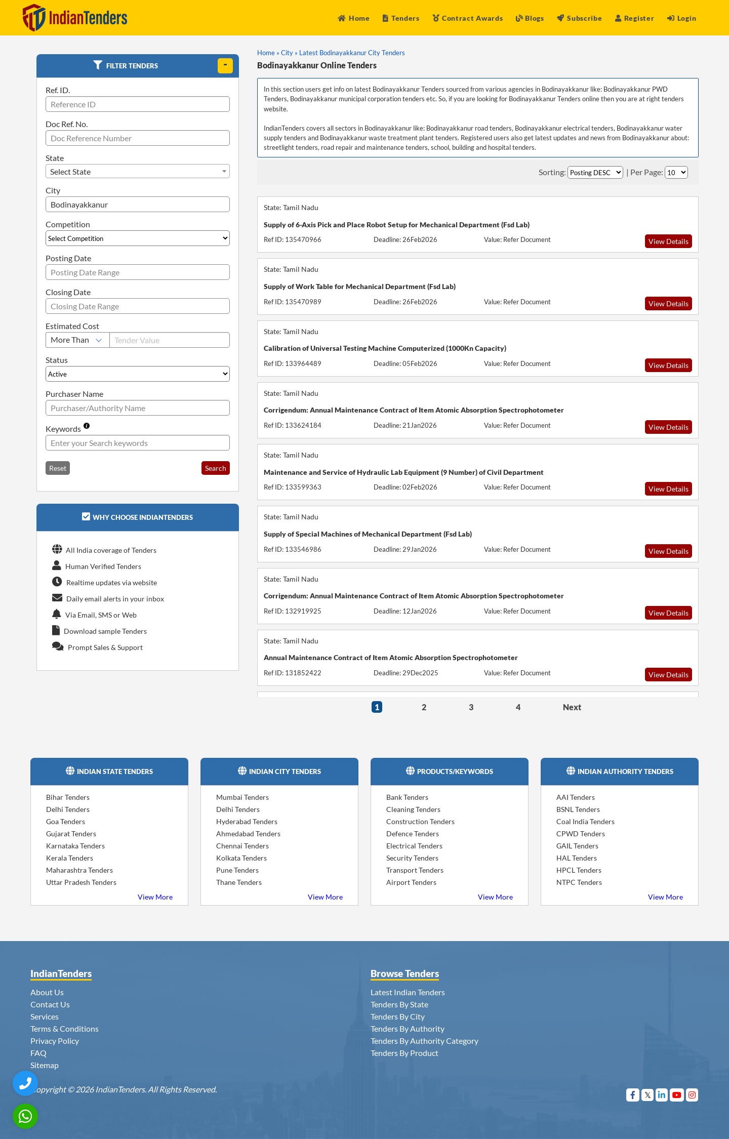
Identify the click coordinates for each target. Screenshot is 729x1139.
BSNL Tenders (578, 809)
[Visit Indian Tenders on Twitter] (647, 1095)
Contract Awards (467, 18)
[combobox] (138, 171)
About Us (47, 992)
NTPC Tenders (579, 882)
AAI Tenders (575, 797)
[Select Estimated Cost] (78, 340)
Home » (268, 53)
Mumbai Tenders (242, 797)
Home (354, 18)
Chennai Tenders (242, 845)
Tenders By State (399, 1004)
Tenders (401, 18)
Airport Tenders (411, 882)
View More (155, 896)
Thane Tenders (239, 882)
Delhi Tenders (68, 809)
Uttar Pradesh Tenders (81, 882)
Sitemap (44, 1065)
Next (572, 707)
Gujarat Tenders (71, 833)
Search (215, 468)
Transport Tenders (414, 870)
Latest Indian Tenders (408, 992)
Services (44, 1016)
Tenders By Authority (407, 1028)
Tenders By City (398, 1016)
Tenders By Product (404, 1052)
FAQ (38, 1052)
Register (634, 18)
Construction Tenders (420, 821)
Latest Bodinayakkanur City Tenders (352, 53)
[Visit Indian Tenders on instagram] (692, 1095)
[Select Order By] (595, 172)
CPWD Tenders (580, 833)
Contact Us (50, 1004)
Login (681, 18)
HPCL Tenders (578, 870)
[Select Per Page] (676, 172)
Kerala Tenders (69, 857)
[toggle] (225, 65)
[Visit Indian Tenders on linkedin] (662, 1095)
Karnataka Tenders (75, 845)
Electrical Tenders (414, 845)
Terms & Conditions (64, 1028)
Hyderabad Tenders (246, 821)
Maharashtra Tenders (79, 870)
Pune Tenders (237, 870)
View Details (668, 241)
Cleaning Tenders (413, 809)
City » (289, 53)
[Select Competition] (138, 238)
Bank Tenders (407, 797)
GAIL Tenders (577, 845)
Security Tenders (412, 857)
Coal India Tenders (585, 821)
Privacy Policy (54, 1040)
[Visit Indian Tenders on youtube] (677, 1095)
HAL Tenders (576, 857)
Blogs (530, 18)
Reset (57, 468)
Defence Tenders (412, 833)
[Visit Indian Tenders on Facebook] (633, 1095)
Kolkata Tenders (241, 857)
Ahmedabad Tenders (248, 833)
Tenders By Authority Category (424, 1040)
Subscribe (579, 18)
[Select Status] (138, 374)
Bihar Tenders (68, 797)
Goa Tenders (65, 821)
